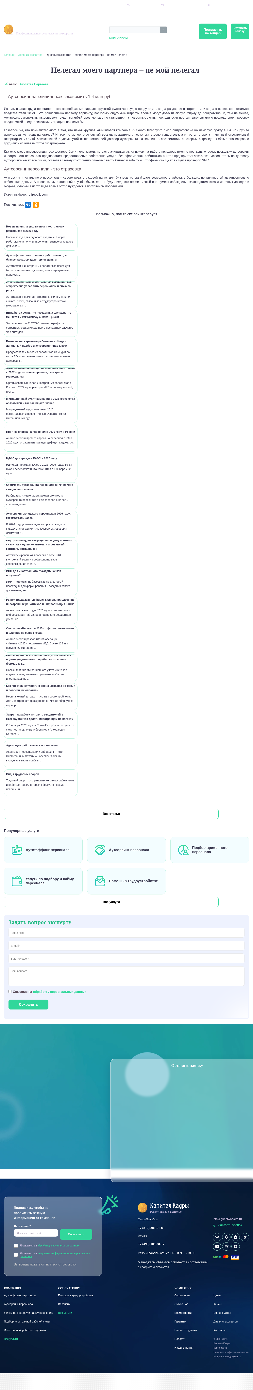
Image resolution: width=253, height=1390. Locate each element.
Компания (10, 5)
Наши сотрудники (185, 1346)
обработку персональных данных (59, 1008)
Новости (179, 1355)
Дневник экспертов (60, 5)
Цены (22, 5)
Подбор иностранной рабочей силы (27, 1338)
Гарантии (180, 1338)
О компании (182, 1312)
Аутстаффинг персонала (48, 855)
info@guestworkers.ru (227, 1235)
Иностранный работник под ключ (25, 1346)
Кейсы (79, 5)
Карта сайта (220, 1364)
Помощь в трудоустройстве (133, 886)
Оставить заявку (231, 31)
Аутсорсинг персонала (129, 855)
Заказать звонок (227, 1241)
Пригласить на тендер (185, 31)
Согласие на (49, 1008)
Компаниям (74, 37)
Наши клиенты (183, 1364)
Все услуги (23, 910)
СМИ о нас (181, 1320)
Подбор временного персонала (210, 855)
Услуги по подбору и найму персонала (28, 1329)
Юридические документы (227, 1373)
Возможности (183, 1329)
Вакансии (64, 1320)
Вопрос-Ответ (37, 5)
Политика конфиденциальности (230, 1368)
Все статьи (23, 813)
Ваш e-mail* (22, 1242)
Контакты (91, 5)
